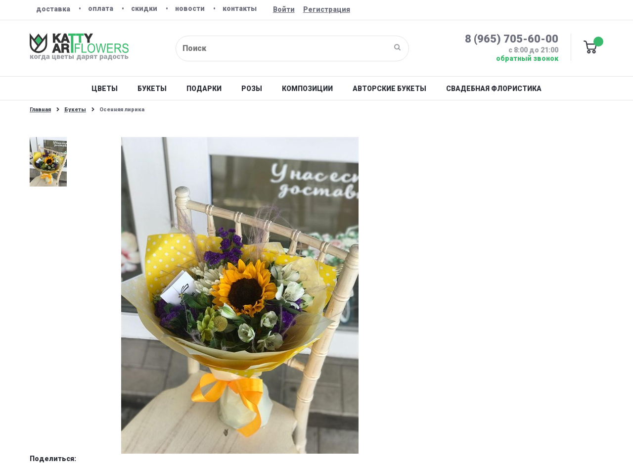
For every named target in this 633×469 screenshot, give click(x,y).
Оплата (100, 8)
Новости (190, 8)
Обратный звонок (527, 58)
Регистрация (326, 9)
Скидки (144, 8)
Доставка (53, 9)
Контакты (240, 8)
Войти (284, 9)
